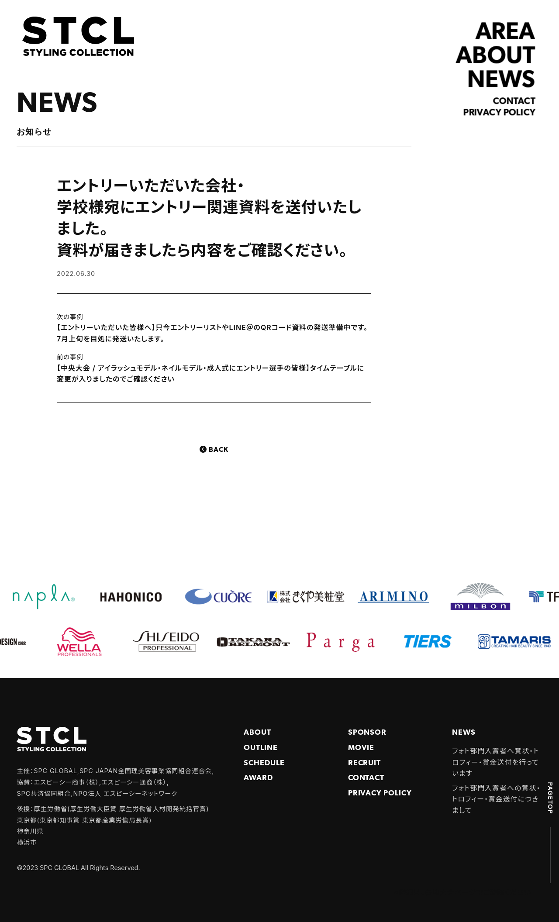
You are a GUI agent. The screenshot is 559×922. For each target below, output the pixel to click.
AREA (505, 33)
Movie (361, 748)
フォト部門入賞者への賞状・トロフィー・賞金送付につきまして (496, 799)
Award (258, 778)
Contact (514, 102)
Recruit (364, 763)
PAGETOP (550, 797)
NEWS (501, 81)
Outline (261, 748)
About (257, 732)
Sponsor (367, 732)
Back (218, 450)
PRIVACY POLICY (380, 793)
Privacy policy (499, 113)
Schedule (264, 763)
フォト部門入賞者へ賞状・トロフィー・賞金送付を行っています (495, 762)
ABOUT (495, 57)
